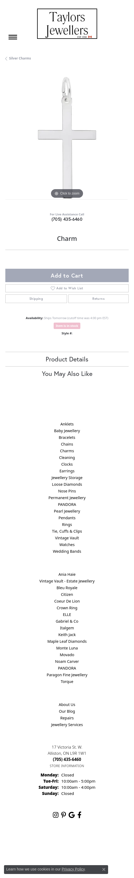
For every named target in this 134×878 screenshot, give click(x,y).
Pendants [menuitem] (67, 517)
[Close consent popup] (103, 869)
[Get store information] (67, 766)
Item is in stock (67, 326)
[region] (67, 138)
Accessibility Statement (67, 850)
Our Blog (67, 711)
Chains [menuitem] (67, 444)
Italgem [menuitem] (67, 627)
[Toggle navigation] (12, 37)
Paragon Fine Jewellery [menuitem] (67, 674)
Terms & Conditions (93, 840)
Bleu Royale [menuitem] (67, 587)
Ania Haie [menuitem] (67, 574)
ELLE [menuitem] (67, 614)
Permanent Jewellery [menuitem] (66, 497)
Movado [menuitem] (67, 654)
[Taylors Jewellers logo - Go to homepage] (67, 24)
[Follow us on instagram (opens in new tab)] (55, 815)
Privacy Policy (62, 840)
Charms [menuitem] (67, 450)
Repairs (67, 717)
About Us (67, 704)
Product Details (67, 359)
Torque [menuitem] (67, 681)
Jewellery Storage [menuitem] (67, 477)
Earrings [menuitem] (67, 470)
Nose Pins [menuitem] (67, 491)
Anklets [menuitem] (67, 424)
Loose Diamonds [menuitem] (67, 484)
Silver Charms (20, 58)
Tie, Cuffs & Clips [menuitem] (67, 531)
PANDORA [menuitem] (67, 504)
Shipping (36, 299)
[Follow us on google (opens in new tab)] (72, 815)
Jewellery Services (67, 724)
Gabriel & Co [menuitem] (67, 621)
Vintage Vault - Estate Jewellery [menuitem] (67, 581)
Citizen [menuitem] (67, 594)
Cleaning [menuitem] (67, 457)
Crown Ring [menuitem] (67, 607)
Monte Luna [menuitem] (67, 648)
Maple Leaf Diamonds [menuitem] (66, 641)
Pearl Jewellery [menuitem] (67, 511)
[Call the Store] (67, 759)
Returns (98, 299)
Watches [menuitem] (66, 544)
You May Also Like (67, 373)
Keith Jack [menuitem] (67, 634)
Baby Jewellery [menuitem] (67, 430)
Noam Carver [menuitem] (67, 661)
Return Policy (35, 840)
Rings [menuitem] (67, 524)
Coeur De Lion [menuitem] (67, 601)
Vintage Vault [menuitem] (67, 537)
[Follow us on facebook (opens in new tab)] (79, 815)
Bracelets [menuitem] (67, 437)
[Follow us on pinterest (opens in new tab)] (63, 815)
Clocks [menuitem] (67, 464)
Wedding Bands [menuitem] (67, 551)
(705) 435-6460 (67, 219)
